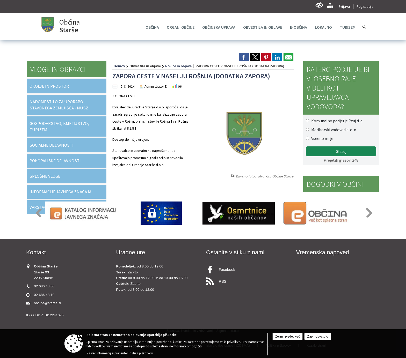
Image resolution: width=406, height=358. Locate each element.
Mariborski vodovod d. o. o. (334, 129)
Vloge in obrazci (58, 69)
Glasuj (341, 151)
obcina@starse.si (47, 303)
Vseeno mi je (322, 138)
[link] (244, 57)
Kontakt (36, 252)
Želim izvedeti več (287, 336)
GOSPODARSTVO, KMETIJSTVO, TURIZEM (59, 126)
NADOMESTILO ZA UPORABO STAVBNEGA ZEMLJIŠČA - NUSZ (59, 105)
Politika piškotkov (140, 353)
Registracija (365, 6)
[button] (38, 213)
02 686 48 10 (44, 295)
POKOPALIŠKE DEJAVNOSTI (55, 160)
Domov (119, 66)
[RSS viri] (248, 280)
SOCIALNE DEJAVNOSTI (52, 145)
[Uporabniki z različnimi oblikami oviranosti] (319, 5)
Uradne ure (130, 252)
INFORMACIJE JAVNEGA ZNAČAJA (60, 192)
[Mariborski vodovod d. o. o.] (307, 129)
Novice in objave (178, 66)
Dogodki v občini (335, 184)
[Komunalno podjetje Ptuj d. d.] (307, 120)
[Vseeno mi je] (307, 138)
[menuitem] (152, 27)
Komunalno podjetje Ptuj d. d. (337, 120)
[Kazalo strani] (330, 5)
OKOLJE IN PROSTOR (49, 86)
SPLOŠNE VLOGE (45, 176)
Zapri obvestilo (317, 336)
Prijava (344, 6)
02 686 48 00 (44, 286)
